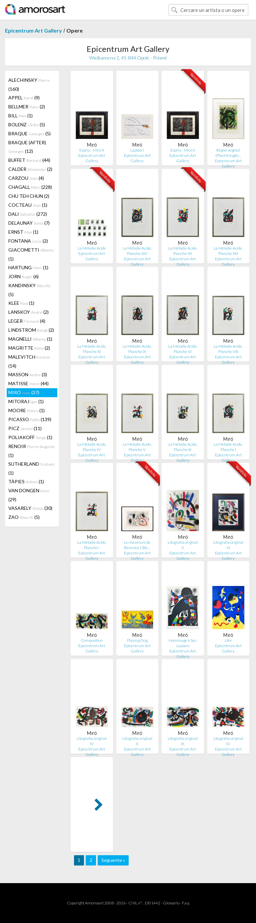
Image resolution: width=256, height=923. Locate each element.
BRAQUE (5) (29, 133)
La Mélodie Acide (92, 248)
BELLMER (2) (26, 106)
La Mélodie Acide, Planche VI (182, 349)
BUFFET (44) (29, 160)
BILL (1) (20, 115)
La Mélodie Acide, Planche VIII (228, 349)
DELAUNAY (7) (29, 223)
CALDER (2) (30, 169)
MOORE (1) (26, 410)
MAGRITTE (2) (29, 348)
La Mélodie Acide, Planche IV (91, 447)
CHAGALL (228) (30, 187)
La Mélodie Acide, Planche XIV (137, 251)
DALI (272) (27, 214)
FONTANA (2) (28, 241)
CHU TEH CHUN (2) (28, 196)
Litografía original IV (92, 741)
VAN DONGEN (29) (29, 495)
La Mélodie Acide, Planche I (228, 447)
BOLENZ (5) (26, 124)
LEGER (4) (26, 321)
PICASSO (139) (29, 419)
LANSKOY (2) (28, 312)
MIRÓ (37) (23, 392)
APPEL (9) (24, 97)
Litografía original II (183, 545)
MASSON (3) (27, 374)
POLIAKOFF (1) (30, 437)
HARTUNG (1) (28, 267)
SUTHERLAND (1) (31, 468)
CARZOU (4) (26, 178)
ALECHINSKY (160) (29, 84)
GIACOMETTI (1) (31, 254)
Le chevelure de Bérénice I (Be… (137, 545)
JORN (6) (23, 276)
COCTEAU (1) (27, 205)
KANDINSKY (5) (29, 290)
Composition (92, 640)
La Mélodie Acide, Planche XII (182, 251)
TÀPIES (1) (26, 481)
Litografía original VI (228, 545)
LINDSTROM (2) (31, 330)
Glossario (171, 902)
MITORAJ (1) (26, 401)
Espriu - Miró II (91, 150)
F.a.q (185, 902)
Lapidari (137, 150)
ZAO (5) (24, 517)
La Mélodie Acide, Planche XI (91, 349)
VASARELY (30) (30, 508)
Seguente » (113, 860)
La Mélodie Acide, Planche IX (137, 349)
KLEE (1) (21, 303)
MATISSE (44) (28, 383)
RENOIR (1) (31, 450)
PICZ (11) (25, 428)
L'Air (228, 640)
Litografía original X (137, 741)
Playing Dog (137, 640)
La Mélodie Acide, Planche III (182, 447)
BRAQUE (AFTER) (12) (27, 147)
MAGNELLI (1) (30, 339)
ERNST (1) (23, 232)
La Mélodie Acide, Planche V (137, 447)
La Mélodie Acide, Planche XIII (228, 251)
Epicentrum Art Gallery (33, 30)
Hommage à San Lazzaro (183, 643)
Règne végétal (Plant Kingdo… (228, 153)
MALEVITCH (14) (29, 361)
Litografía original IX (183, 741)
